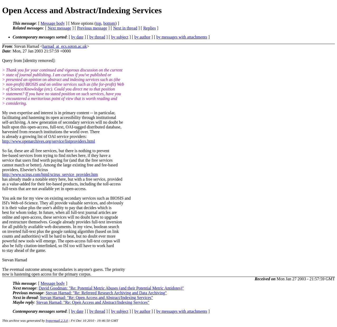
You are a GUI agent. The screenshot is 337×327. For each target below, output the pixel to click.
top (98, 23)
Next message (59, 28)
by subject (119, 37)
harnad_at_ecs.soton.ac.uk (64, 46)
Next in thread (125, 28)
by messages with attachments (181, 37)
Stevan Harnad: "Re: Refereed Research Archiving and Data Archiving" (106, 293)
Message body (53, 23)
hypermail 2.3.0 (57, 321)
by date (77, 37)
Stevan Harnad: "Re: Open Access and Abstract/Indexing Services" (96, 297)
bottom (109, 23)
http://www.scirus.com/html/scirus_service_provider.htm (50, 174)
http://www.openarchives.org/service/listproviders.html (48, 141)
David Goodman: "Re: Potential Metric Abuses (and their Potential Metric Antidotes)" (111, 288)
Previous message (92, 28)
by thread (97, 37)
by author (142, 37)
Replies (149, 28)
